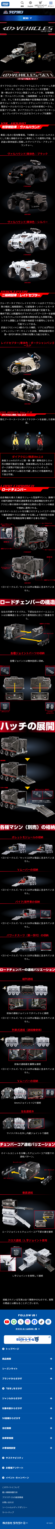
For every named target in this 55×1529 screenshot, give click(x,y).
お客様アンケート (14, 1467)
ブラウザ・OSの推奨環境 (12, 1497)
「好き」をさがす (14, 1388)
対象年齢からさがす (12, 1408)
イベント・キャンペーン (17, 1477)
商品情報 (6, 1358)
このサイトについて (11, 1487)
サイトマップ (8, 1512)
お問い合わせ (8, 1502)
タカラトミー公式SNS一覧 (26, 1329)
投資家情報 (7, 1438)
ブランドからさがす (12, 1378)
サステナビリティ (14, 1457)
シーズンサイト (10, 1368)
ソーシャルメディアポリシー (14, 1507)
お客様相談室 (8, 1447)
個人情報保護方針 (10, 1492)
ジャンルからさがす (12, 1398)
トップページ (12, 1348)
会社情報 (6, 1428)
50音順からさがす (11, 1418)
